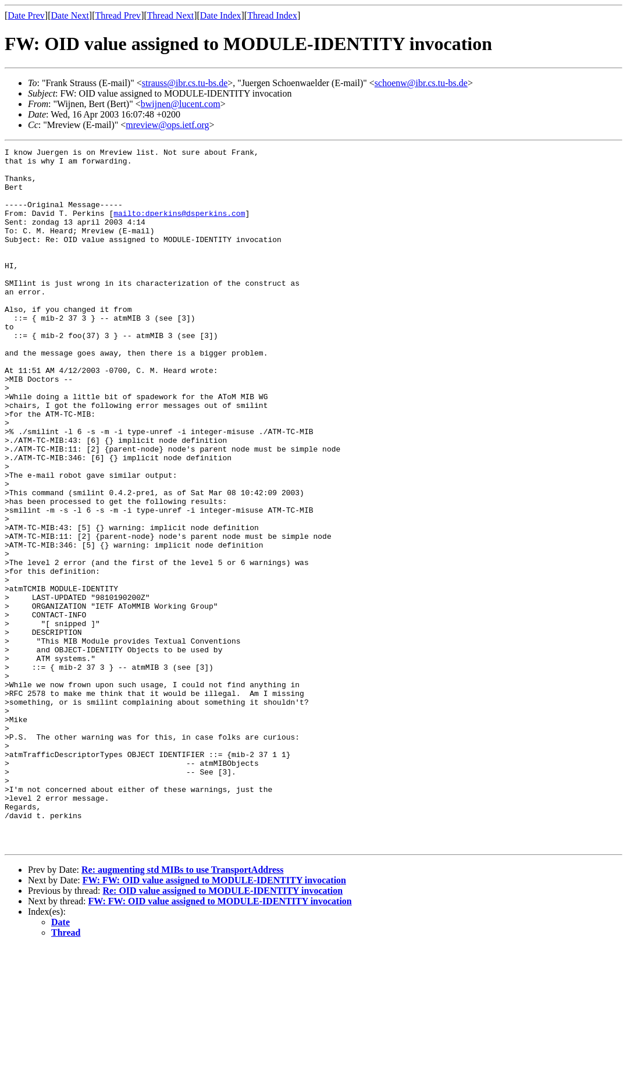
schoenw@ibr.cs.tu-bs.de (421, 83)
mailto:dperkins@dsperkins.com (179, 227)
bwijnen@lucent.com (180, 104)
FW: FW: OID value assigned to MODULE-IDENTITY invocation (214, 1020)
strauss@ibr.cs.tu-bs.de (185, 83)
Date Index (220, 15)
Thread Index (272, 15)
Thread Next (170, 15)
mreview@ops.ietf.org (167, 125)
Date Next (70, 15)
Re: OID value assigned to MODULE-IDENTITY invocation (222, 1030)
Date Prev (26, 15)
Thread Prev (118, 15)
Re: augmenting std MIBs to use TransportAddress (182, 1009)
